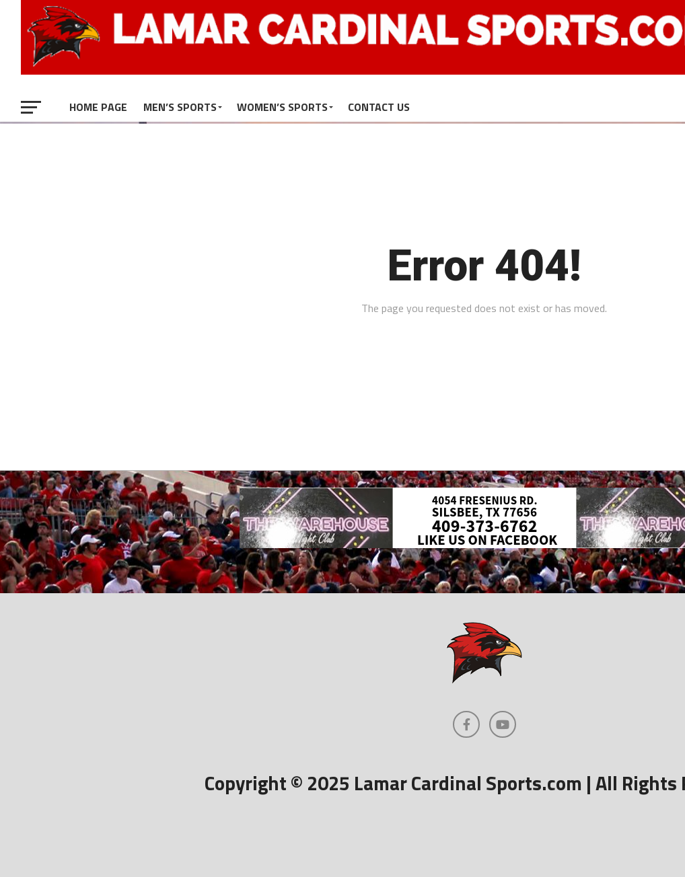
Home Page (98, 107)
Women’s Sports (282, 107)
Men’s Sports (180, 107)
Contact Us (379, 107)
